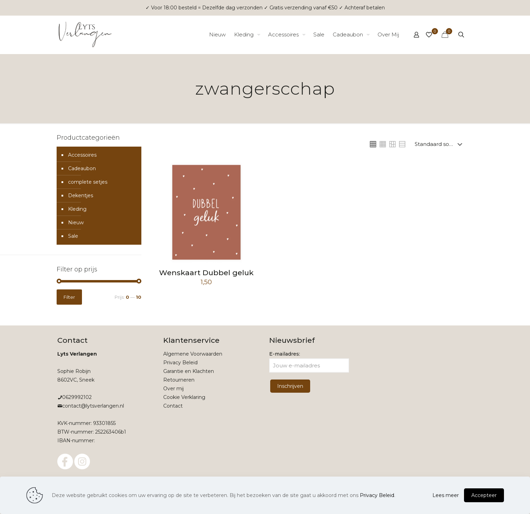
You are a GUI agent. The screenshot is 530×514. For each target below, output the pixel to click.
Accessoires (82, 155)
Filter (69, 297)
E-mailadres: (309, 362)
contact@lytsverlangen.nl (93, 406)
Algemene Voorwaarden (192, 354)
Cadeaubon (82, 168)
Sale (73, 236)
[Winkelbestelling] (440, 144)
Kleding (77, 209)
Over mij (173, 388)
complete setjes (87, 182)
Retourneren (178, 380)
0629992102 (77, 397)
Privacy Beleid (180, 362)
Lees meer (445, 495)
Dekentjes (80, 195)
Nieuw (76, 222)
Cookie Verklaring (184, 397)
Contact (173, 406)
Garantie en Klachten (188, 371)
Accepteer (484, 495)
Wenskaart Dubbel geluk (206, 272)
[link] (373, 144)
